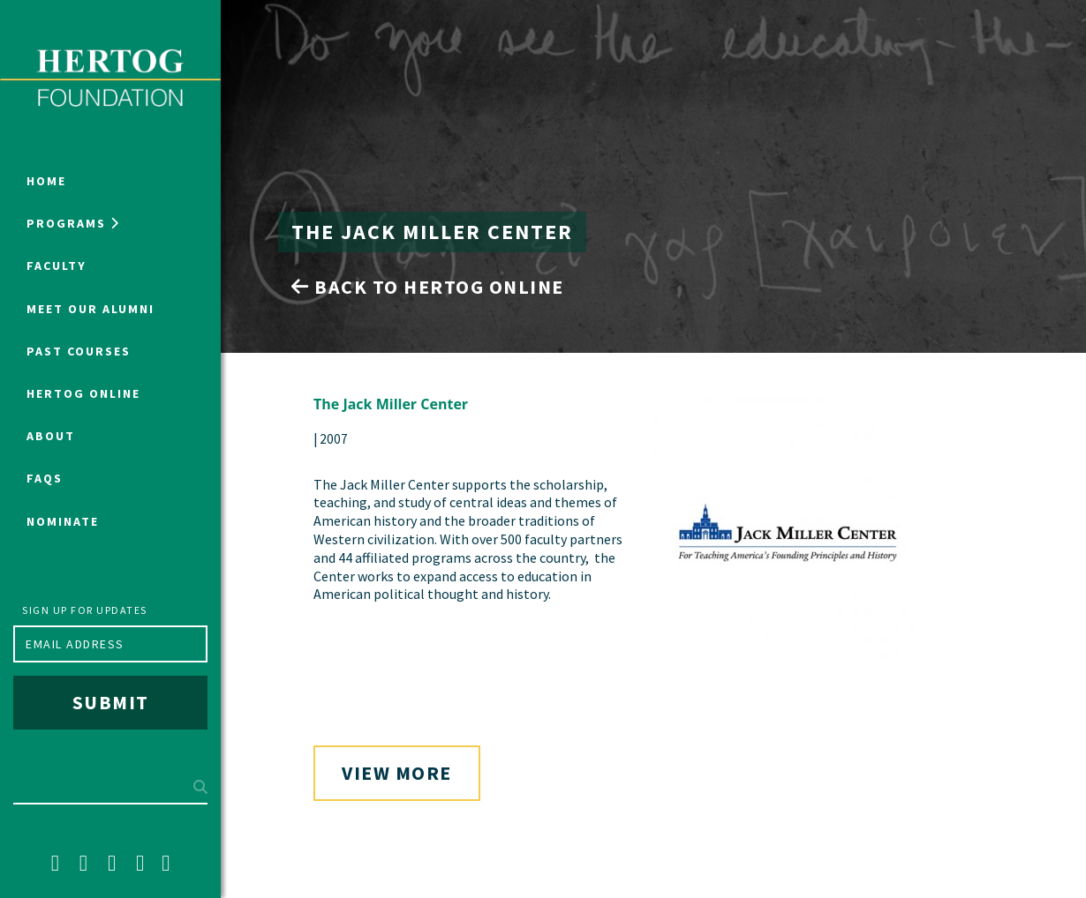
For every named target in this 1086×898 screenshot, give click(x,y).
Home (46, 181)
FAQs (44, 478)
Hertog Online (83, 393)
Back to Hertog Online (427, 286)
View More (397, 772)
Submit (110, 702)
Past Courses (78, 351)
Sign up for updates (84, 610)
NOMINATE (62, 521)
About (50, 436)
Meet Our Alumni (90, 309)
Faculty (56, 265)
